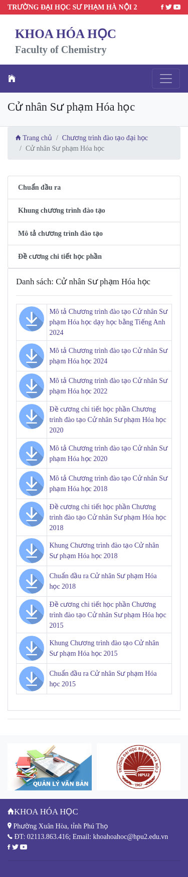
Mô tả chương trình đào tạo (60, 233)
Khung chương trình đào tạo (61, 210)
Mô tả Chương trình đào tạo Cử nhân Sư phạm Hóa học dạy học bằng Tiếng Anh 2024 (108, 322)
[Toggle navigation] (166, 79)
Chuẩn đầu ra (39, 187)
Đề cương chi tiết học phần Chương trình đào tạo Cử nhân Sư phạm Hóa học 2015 (107, 615)
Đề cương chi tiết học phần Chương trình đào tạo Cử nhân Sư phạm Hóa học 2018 (107, 517)
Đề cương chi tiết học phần (60, 256)
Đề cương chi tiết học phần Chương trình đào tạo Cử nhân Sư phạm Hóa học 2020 (107, 419)
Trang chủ (34, 138)
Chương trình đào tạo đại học (105, 138)
